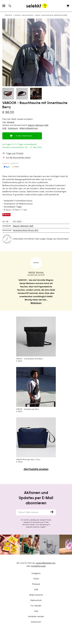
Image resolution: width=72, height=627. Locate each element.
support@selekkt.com (45, 563)
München (40, 272)
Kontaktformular (38, 566)
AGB (36, 590)
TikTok (36, 579)
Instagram (36, 573)
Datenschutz (36, 600)
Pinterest (36, 584)
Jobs (36, 611)
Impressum (36, 622)
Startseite (8, 15)
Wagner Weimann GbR (38, 125)
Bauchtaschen (28, 15)
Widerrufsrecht (36, 595)
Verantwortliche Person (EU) (25, 230)
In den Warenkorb (24, 136)
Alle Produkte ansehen (36, 469)
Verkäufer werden (36, 617)
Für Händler (36, 606)
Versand (10, 122)
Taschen (17, 15)
